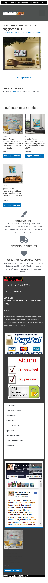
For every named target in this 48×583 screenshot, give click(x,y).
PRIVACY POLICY (12, 425)
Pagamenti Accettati (13, 410)
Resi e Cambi (11, 415)
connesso (15, 91)
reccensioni (10, 456)
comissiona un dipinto (14, 451)
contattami (10, 446)
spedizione (10, 431)
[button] (42, 13)
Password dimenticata (14, 441)
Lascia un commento (11, 33)
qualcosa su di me (13, 436)
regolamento (10, 420)
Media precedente (24, 78)
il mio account (11, 405)
